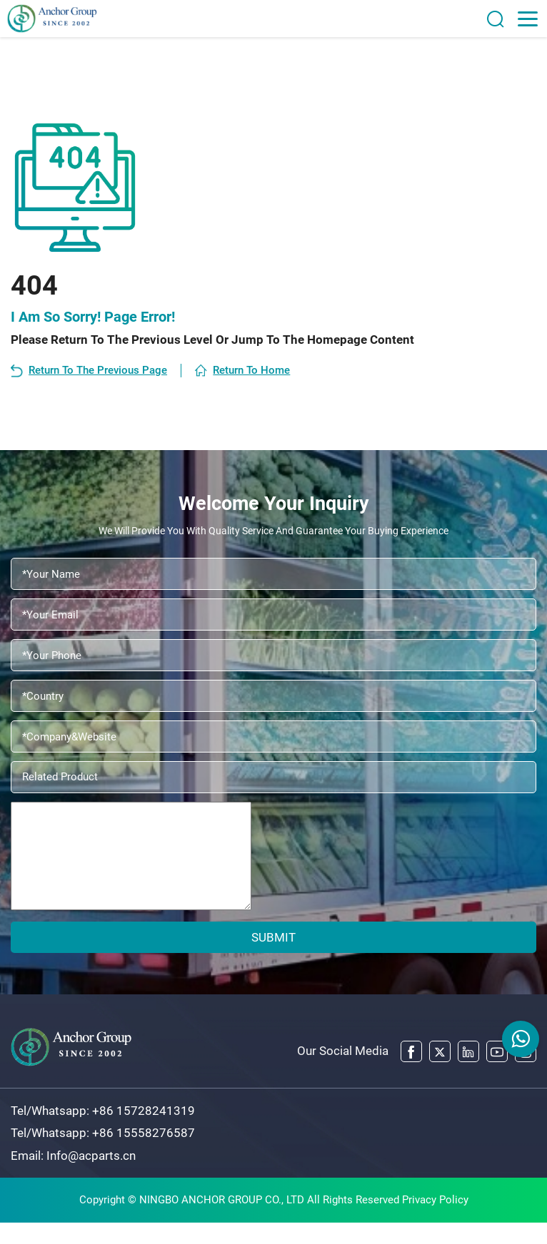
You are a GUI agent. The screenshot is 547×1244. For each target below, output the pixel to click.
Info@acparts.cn (91, 1177)
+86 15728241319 (143, 1132)
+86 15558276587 (143, 1155)
